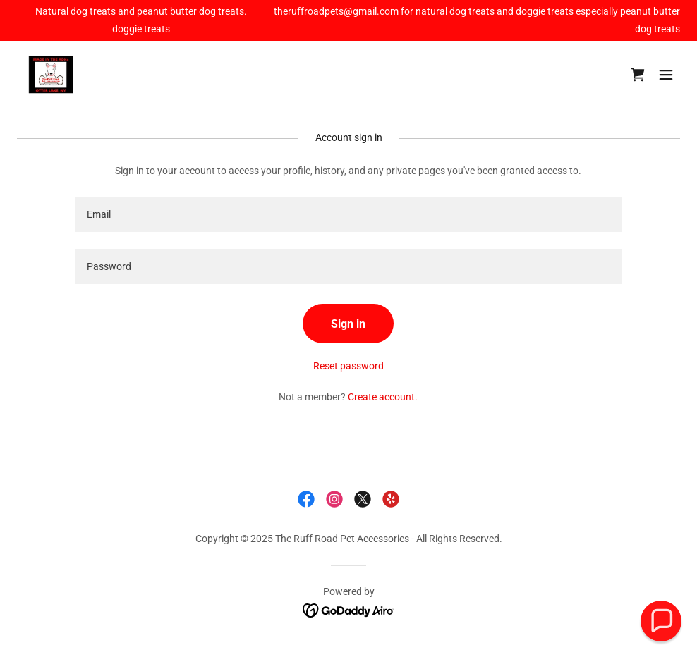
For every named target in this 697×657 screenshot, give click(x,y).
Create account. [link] (383, 397)
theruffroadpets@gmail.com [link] (336, 11)
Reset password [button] (348, 366)
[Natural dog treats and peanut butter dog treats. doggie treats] (141, 20)
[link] (51, 75)
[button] (666, 75)
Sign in (348, 324)
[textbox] (348, 214)
